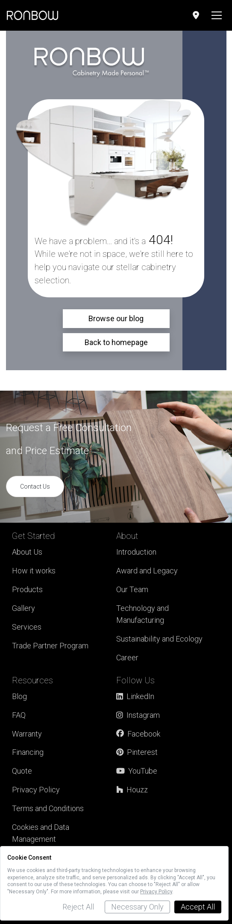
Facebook (138, 733)
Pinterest (137, 752)
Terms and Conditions (48, 808)
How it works (34, 570)
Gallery (23, 608)
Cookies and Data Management (40, 833)
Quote (22, 770)
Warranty (27, 733)
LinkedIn (135, 696)
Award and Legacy (147, 570)
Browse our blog (116, 318)
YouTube (136, 770)
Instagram (138, 715)
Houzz (132, 789)
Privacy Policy (36, 789)
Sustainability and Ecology (159, 638)
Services (26, 626)
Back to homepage (116, 342)
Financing (28, 752)
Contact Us (35, 486)
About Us (27, 551)
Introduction (136, 551)
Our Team (132, 589)
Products (27, 589)
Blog (19, 696)
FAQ (19, 715)
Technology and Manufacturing (142, 614)
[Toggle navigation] (216, 15)
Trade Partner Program (50, 645)
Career (127, 657)
